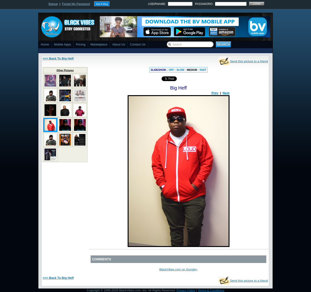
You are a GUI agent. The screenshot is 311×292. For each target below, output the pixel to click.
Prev (214, 93)
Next (226, 93)
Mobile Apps (62, 44)
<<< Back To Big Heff (58, 58)
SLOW (180, 69)
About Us (118, 44)
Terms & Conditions (211, 290)
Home (45, 44)
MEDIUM (192, 69)
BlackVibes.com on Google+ (178, 269)
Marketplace (98, 44)
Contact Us (137, 44)
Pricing (80, 44)
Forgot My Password (76, 4)
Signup (53, 4)
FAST (203, 69)
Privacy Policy (185, 290)
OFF (171, 69)
